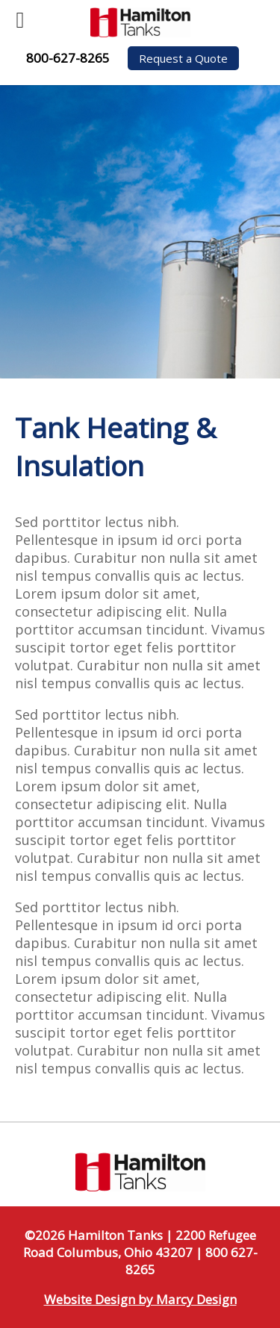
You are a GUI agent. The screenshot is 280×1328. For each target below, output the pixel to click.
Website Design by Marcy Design (140, 1299)
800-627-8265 (68, 57)
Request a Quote (183, 58)
